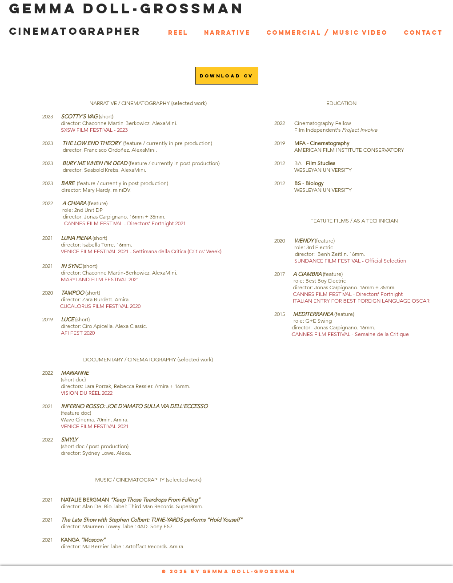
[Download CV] (226, 76)
